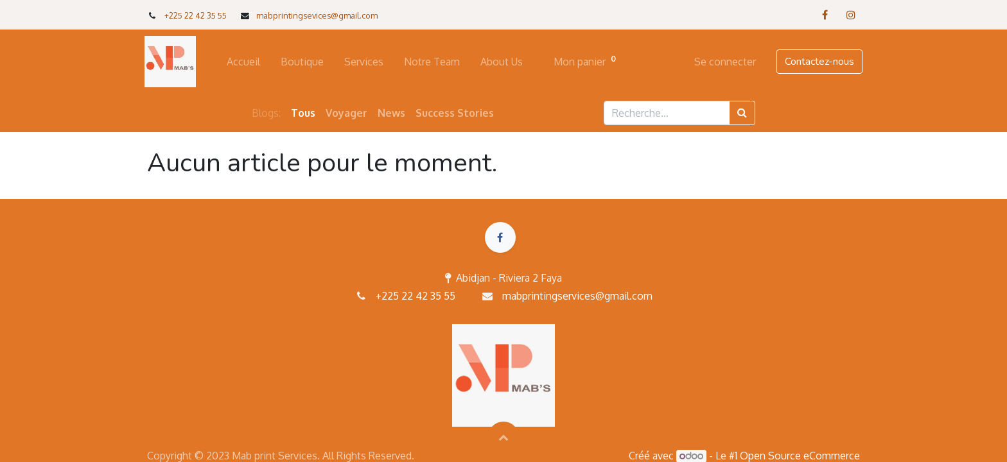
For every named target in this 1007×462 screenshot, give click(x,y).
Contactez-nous (817, 62)
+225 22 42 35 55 (195, 15)
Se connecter (722, 61)
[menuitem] (246, 61)
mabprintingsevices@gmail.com (317, 15)
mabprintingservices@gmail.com (577, 295)
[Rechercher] (742, 113)
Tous (303, 113)
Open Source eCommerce (800, 455)
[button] (503, 437)
